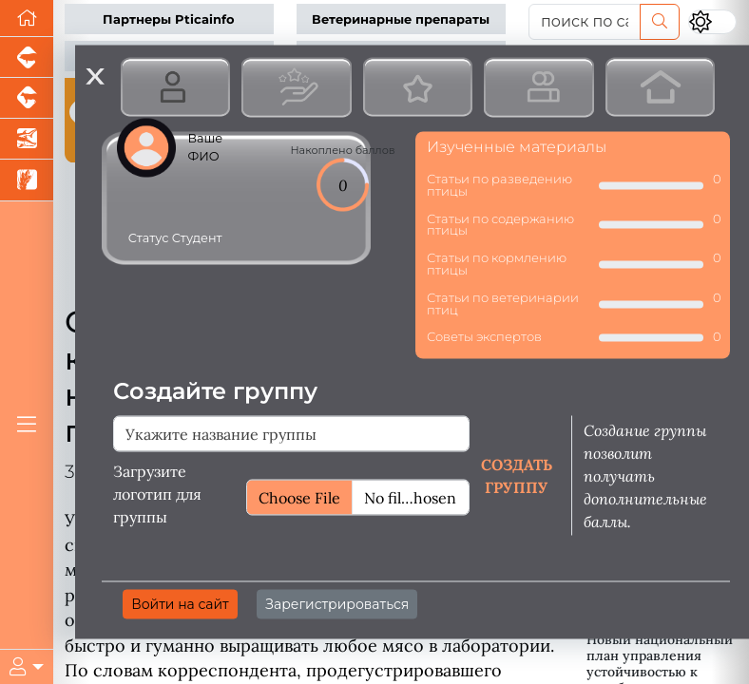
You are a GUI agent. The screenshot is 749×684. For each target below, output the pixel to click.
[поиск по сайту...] (584, 22)
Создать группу (516, 476)
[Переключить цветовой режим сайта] (712, 22)
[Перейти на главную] (26, 18)
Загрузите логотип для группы (157, 494)
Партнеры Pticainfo (169, 19)
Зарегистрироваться (337, 604)
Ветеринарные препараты (401, 19)
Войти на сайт (180, 604)
